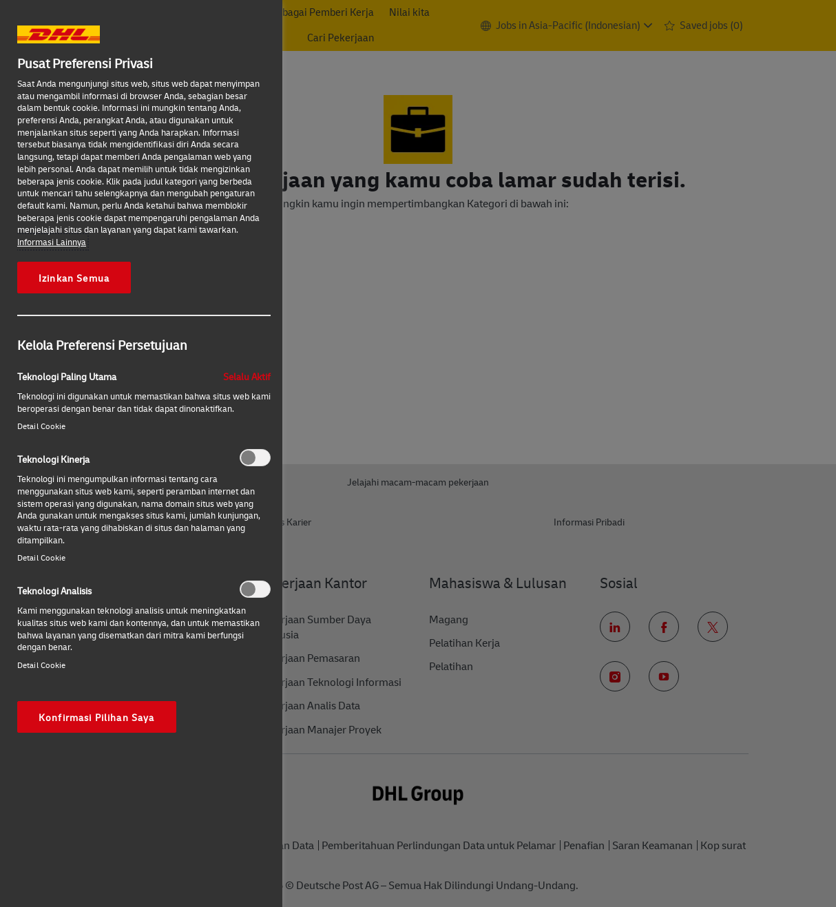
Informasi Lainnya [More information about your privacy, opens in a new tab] (51, 242)
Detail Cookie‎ (41, 426)
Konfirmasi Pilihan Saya (97, 717)
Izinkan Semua (74, 277)
